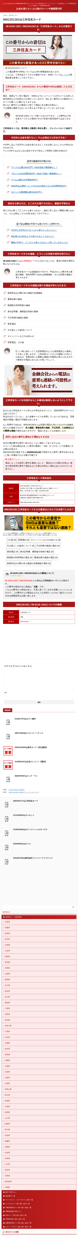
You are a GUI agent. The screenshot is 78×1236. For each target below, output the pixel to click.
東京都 (7, 1020)
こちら (65, 75)
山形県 (7, 951)
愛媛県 (7, 1141)
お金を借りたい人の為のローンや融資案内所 (39, 8)
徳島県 (7, 1124)
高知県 (7, 1135)
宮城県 (7, 945)
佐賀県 (7, 1152)
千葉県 (7, 1031)
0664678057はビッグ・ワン (26, 776)
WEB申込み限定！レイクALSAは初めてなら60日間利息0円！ (39, 186)
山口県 (7, 1118)
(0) (35, 72)
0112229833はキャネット (23, 815)
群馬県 (7, 1054)
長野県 (7, 968)
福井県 (7, 1014)
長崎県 (7, 1158)
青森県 (7, 927)
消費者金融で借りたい (13, 1211)
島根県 (7, 1101)
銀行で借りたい (11, 1192)
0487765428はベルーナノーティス (29, 733)
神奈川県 (8, 1026)
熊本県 (7, 1170)
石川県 (7, 985)
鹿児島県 (8, 1181)
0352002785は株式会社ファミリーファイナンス (33, 858)
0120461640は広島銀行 (17, 790)
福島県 (7, 956)
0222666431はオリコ (22, 844)
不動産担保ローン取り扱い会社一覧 (18, 1207)
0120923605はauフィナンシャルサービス (30, 829)
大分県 (7, 1164)
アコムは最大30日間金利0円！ (25, 180)
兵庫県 (7, 1083)
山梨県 (7, 974)
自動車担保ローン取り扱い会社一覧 (18, 1223)
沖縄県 (7, 1187)
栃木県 (7, 1049)
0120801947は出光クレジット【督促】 (31, 762)
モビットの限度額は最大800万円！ (27, 192)
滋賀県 (7, 1060)
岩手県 (7, 939)
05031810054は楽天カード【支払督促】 (31, 747)
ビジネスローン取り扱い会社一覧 (17, 1204)
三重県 (7, 1008)
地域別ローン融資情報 (13, 917)
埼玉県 (7, 1037)
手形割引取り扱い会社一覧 (15, 1219)
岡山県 (7, 1095)
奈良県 (7, 1072)
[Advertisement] (39, 640)
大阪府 (7, 1077)
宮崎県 (7, 1176)
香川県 (7, 1129)
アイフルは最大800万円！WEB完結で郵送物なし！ (34, 167)
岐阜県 (7, 991)
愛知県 (7, 1002)
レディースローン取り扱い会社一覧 (18, 1227)
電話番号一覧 (10, 1196)
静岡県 (7, 979)
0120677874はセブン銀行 (25, 719)
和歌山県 (8, 1089)
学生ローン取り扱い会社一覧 (16, 1215)
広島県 (7, 1106)
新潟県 (7, 962)
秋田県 (7, 933)
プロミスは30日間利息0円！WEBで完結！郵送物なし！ (36, 173)
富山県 (7, 997)
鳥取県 (7, 1112)
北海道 (7, 922)
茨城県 (7, 1043)
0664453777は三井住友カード (25, 801)
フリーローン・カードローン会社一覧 (19, 1200)
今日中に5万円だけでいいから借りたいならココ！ (34, 230)
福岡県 (7, 1147)
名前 (5, 692)
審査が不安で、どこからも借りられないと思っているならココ (39, 242)
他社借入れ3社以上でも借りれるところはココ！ (33, 236)
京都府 (7, 1066)
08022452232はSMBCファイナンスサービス (24, 792)
